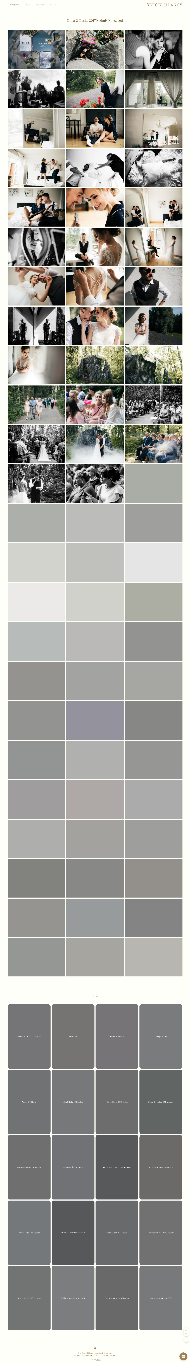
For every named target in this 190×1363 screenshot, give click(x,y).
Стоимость (40, 5)
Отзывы (28, 5)
